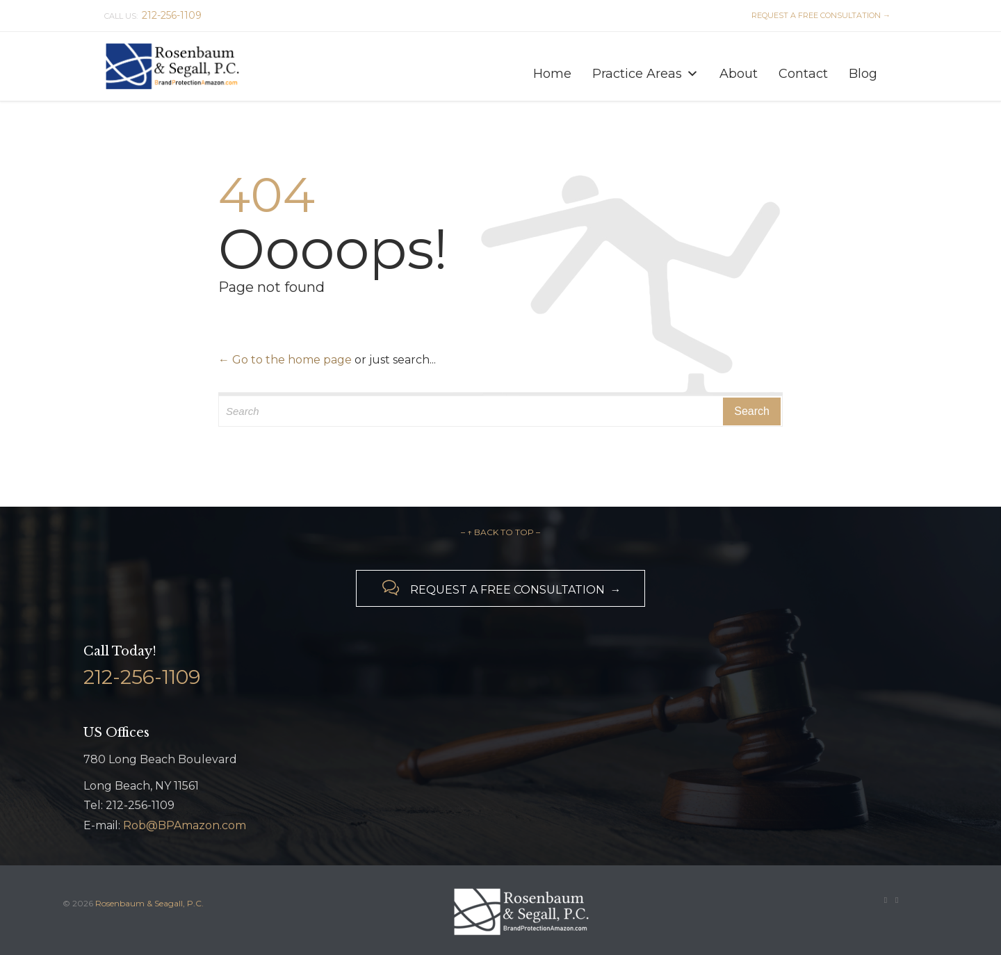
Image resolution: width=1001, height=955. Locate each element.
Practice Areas (645, 70)
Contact (803, 73)
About (738, 73)
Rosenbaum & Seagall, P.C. (149, 903)
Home (552, 73)
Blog (863, 73)
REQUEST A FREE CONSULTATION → (818, 15)
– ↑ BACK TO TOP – (500, 532)
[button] (692, 74)
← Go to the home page (285, 359)
